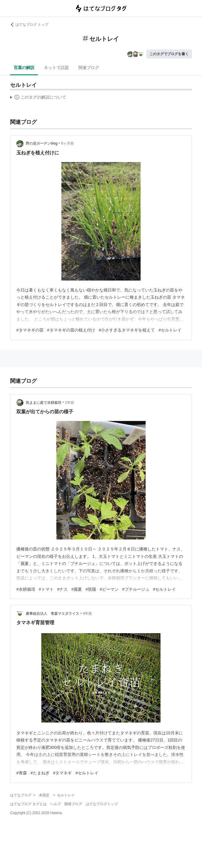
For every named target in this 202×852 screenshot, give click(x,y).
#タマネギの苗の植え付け (71, 330)
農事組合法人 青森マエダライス (52, 613)
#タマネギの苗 (30, 330)
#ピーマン (109, 589)
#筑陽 (90, 589)
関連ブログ (88, 67)
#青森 (21, 773)
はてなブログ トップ (29, 25)
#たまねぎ (40, 773)
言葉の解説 (24, 67)
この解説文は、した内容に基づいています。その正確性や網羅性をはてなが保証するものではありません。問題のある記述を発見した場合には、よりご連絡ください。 (38, 98)
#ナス (62, 589)
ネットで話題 (56, 67)
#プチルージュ (135, 589)
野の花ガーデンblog (42, 143)
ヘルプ (55, 804)
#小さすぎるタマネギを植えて (127, 330)
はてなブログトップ (102, 804)
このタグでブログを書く (169, 54)
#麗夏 (76, 589)
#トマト (46, 589)
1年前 (69, 403)
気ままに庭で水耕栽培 (43, 403)
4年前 (87, 613)
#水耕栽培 (25, 589)
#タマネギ (62, 773)
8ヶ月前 (67, 143)
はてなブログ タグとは (28, 804)
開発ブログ (73, 804)
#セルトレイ (170, 330)
